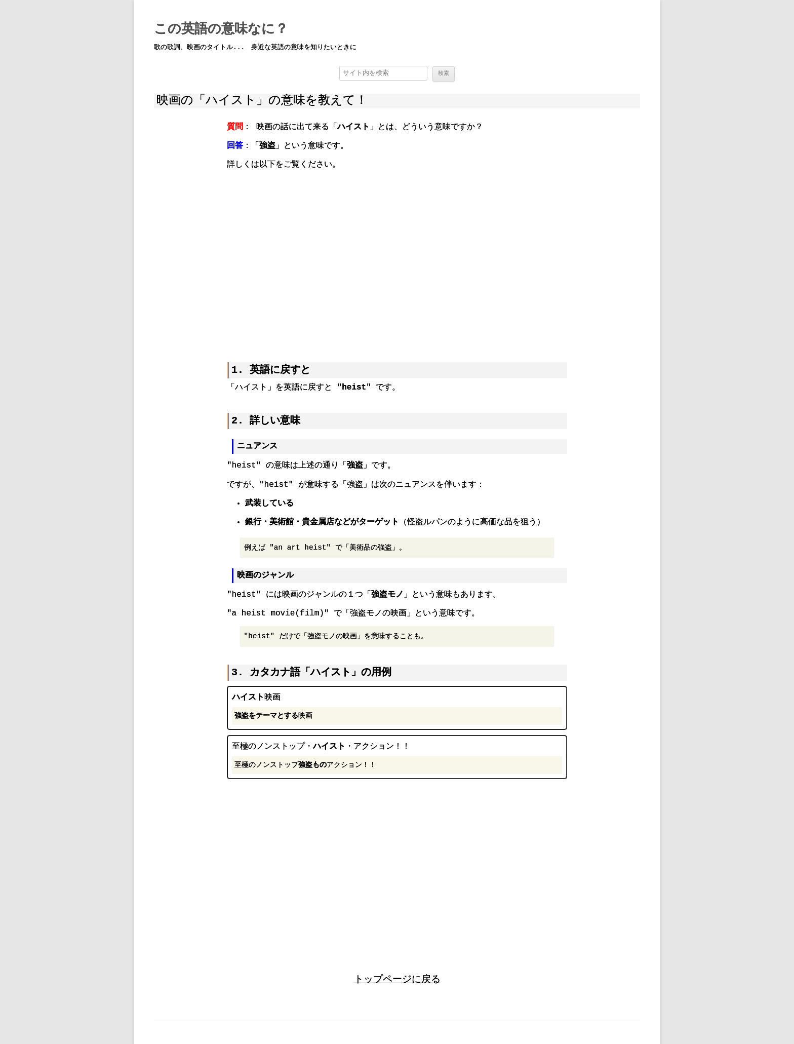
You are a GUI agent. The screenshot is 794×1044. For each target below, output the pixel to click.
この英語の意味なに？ (221, 29)
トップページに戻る (397, 978)
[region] (397, 259)
